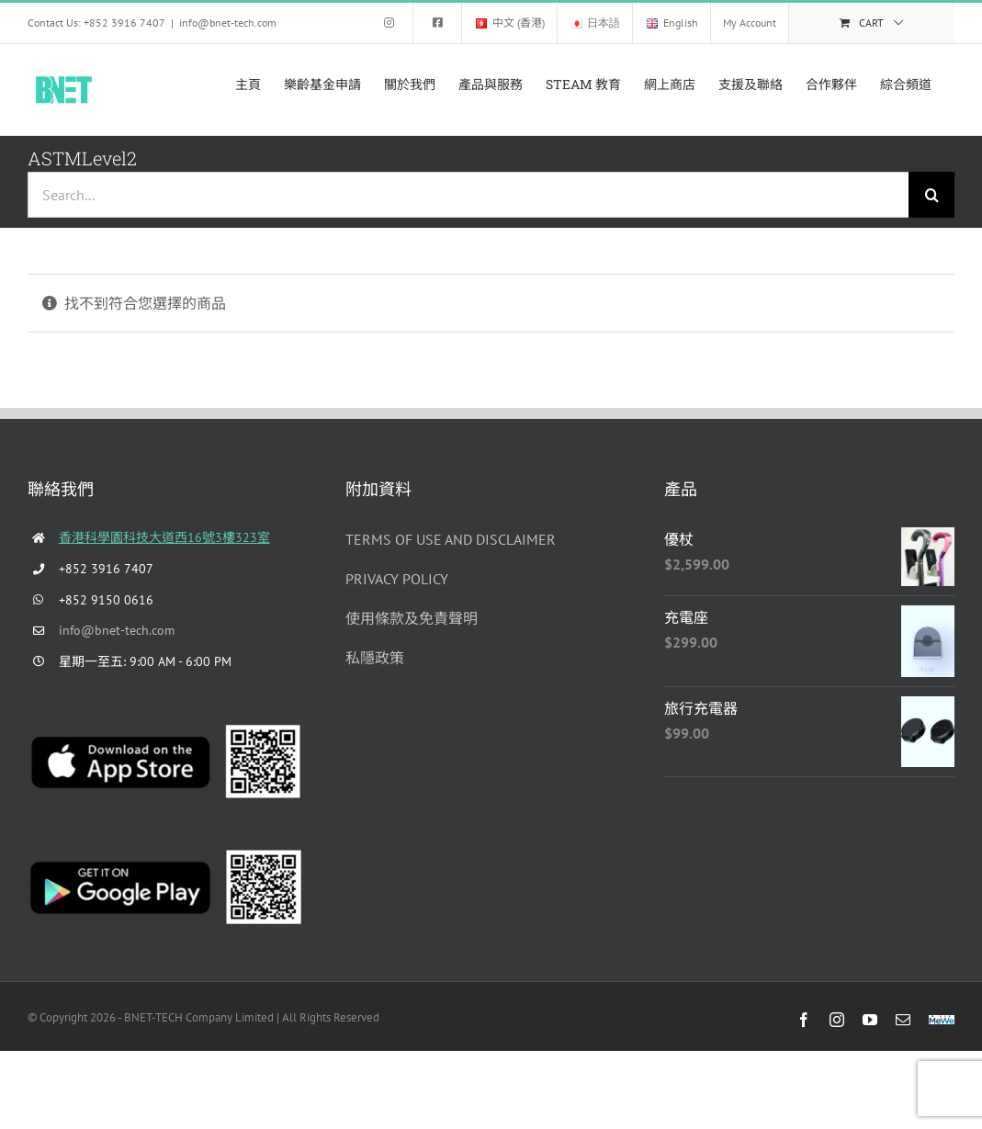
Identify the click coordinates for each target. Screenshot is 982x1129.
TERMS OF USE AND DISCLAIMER (450, 539)
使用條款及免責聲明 (411, 618)
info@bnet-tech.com (228, 22)
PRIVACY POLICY (396, 579)
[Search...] (468, 195)
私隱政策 (374, 658)
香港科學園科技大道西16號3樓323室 (164, 537)
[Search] (931, 195)
